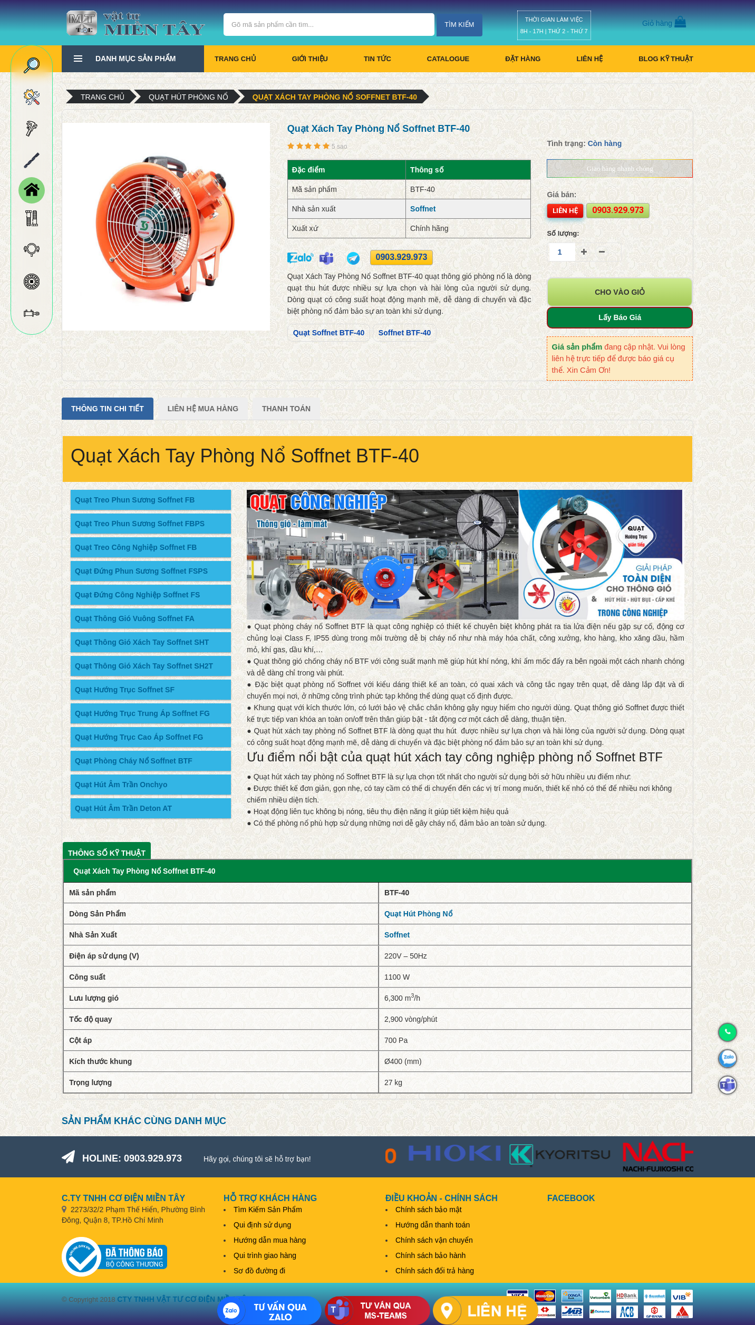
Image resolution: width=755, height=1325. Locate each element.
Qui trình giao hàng (265, 1255)
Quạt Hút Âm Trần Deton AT (123, 808)
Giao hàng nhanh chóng (620, 168)
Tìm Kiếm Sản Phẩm (268, 1209)
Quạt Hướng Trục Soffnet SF (125, 689)
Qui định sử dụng (262, 1225)
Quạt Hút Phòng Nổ (188, 97)
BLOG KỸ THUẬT (665, 59)
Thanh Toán (286, 408)
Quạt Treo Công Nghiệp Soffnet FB (136, 547)
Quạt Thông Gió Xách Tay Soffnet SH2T (144, 666)
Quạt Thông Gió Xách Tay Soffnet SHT (142, 642)
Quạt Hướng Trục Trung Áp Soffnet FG (142, 713)
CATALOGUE (448, 59)
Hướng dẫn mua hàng (270, 1240)
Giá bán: (561, 194)
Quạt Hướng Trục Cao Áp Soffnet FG (139, 737)
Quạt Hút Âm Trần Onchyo (121, 784)
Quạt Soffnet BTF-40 (329, 332)
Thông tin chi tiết (107, 408)
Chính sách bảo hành (430, 1255)
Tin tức (377, 59)
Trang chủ (235, 59)
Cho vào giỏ (620, 292)
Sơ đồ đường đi (259, 1270)
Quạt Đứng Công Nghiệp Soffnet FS (137, 595)
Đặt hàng (522, 59)
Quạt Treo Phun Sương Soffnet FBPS (140, 523)
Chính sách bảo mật (428, 1209)
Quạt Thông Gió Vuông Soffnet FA (135, 618)
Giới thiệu (310, 59)
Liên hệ (589, 59)
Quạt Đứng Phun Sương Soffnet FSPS (141, 571)
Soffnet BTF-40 (405, 332)
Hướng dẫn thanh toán (432, 1225)
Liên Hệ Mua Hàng (203, 408)
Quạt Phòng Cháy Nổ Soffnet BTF (133, 761)
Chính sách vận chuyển (434, 1240)
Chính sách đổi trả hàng (434, 1270)
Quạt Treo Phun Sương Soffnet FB (135, 500)
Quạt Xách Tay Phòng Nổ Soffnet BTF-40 (335, 97)
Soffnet (422, 209)
